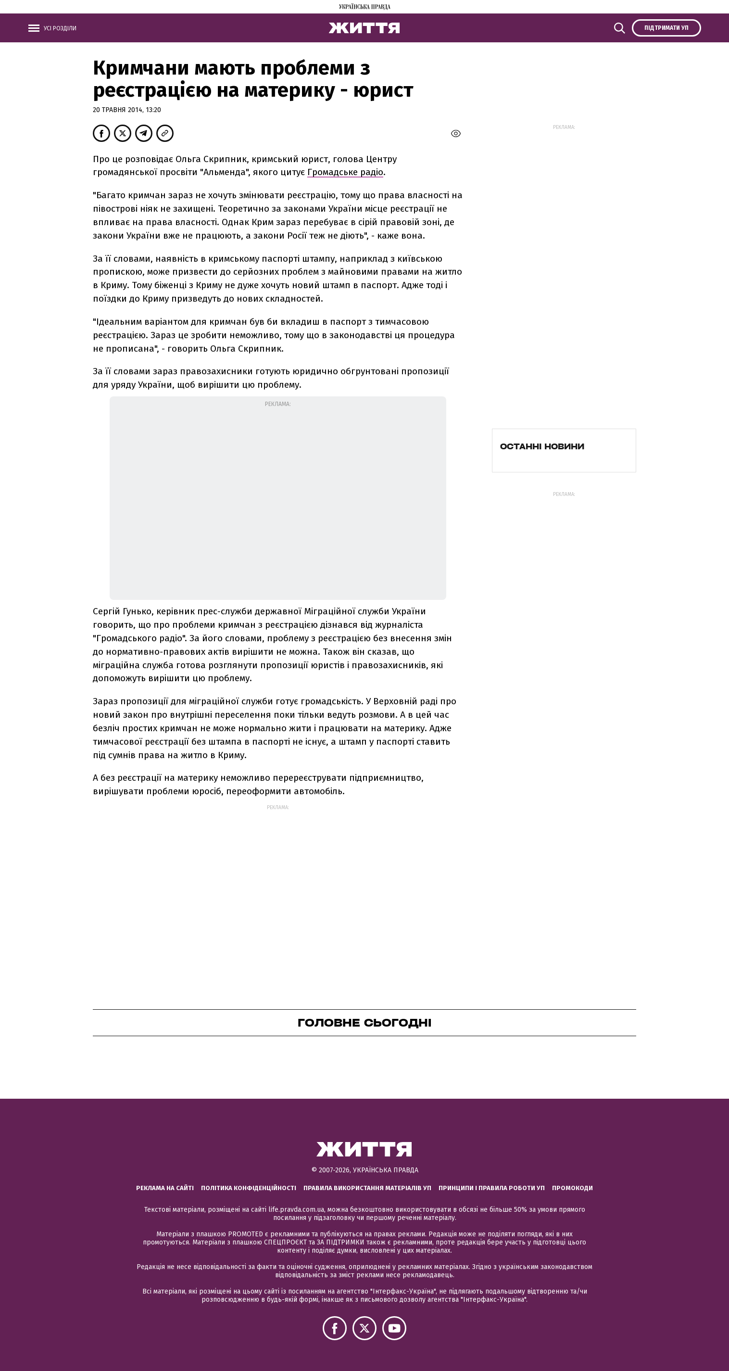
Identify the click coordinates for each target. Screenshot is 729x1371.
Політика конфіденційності (248, 1188)
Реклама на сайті (165, 1188)
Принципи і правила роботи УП (492, 1188)
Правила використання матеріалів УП (367, 1188)
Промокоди (572, 1188)
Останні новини (542, 446)
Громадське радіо (345, 172)
